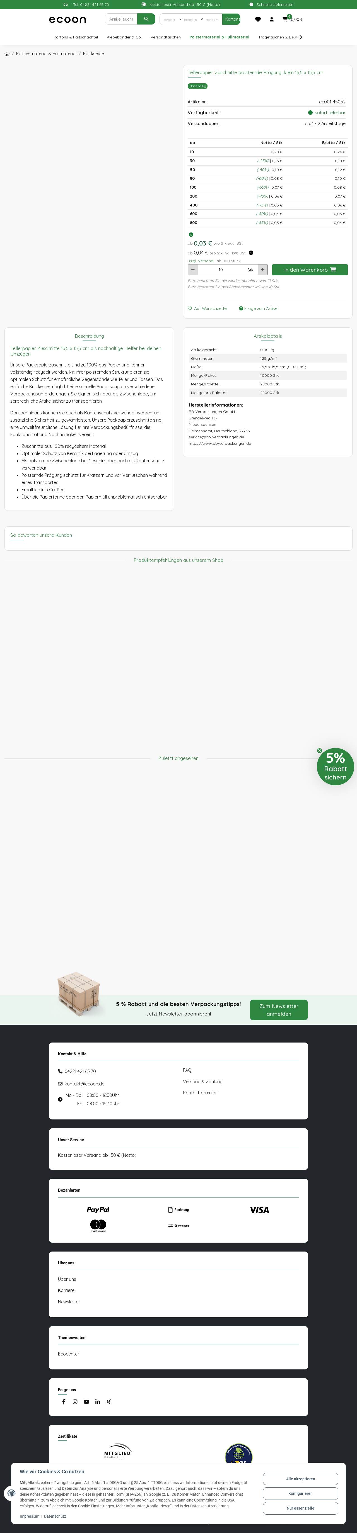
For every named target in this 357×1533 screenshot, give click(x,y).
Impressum (30, 1516)
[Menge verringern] (193, 269)
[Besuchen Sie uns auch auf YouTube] (86, 1402)
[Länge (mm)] (169, 19)
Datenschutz (56, 1516)
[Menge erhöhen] (262, 269)
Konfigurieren (300, 1493)
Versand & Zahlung (203, 1081)
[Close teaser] (319, 751)
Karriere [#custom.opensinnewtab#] (66, 1290)
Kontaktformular (200, 1092)
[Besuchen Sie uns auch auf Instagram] (75, 1402)
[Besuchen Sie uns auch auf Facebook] (63, 1402)
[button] (271, 19)
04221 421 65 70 (80, 1071)
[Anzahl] (220, 269)
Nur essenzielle (300, 1508)
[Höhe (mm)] (212, 19)
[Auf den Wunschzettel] (210, 308)
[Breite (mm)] (191, 19)
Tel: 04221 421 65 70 (91, 4)
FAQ (187, 1070)
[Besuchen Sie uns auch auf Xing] (109, 1402)
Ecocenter (68, 1354)
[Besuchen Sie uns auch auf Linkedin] (97, 1402)
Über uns (67, 1279)
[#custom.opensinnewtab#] (118, 1457)
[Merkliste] (258, 19)
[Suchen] (121, 19)
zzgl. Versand (201, 260)
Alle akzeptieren (300, 1479)
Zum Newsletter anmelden (279, 1010)
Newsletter (69, 1301)
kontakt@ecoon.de (84, 1084)
